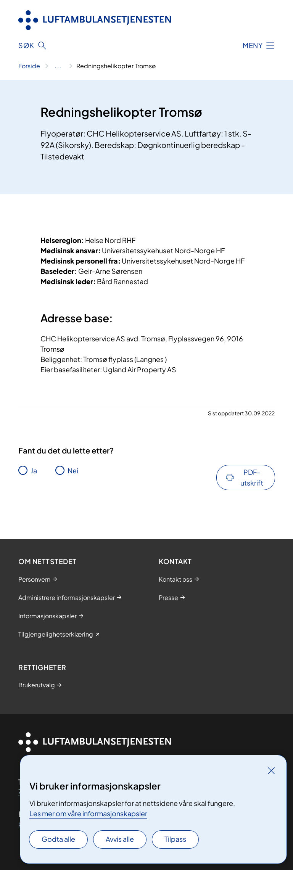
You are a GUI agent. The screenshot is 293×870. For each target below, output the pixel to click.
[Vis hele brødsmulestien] (58, 66)
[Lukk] (271, 770)
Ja (34, 470)
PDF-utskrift (251, 477)
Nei (73, 470)
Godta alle (58, 839)
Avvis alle (120, 839)
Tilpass (175, 839)
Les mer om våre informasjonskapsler (88, 813)
